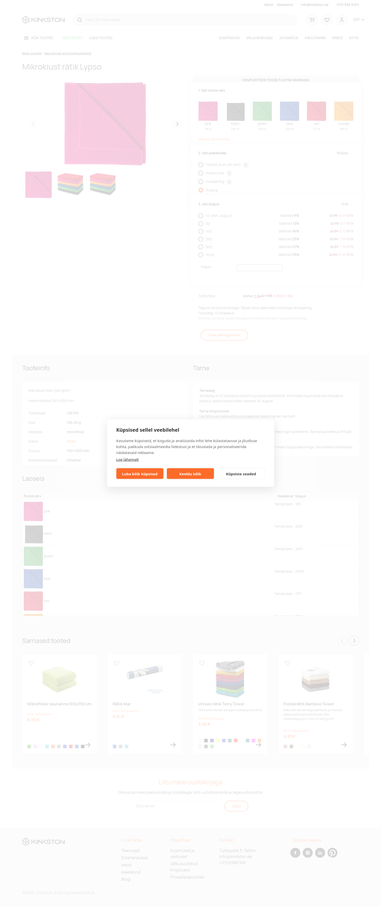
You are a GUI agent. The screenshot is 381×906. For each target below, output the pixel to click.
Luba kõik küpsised (139, 473)
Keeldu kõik (190, 473)
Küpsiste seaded (241, 473)
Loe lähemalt (127, 459)
